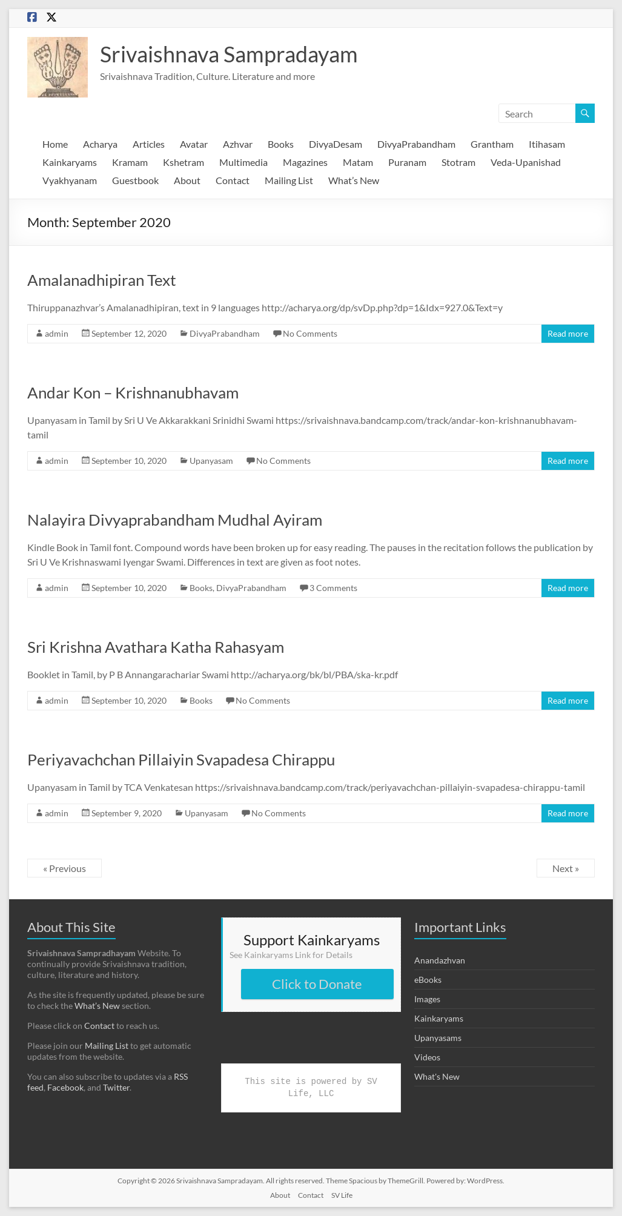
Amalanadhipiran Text (101, 279)
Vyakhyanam (69, 180)
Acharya (100, 144)
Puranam (407, 162)
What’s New (353, 180)
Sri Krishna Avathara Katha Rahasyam (155, 646)
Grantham (492, 144)
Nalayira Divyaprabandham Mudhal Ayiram (174, 519)
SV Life (341, 1195)
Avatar (194, 144)
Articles (149, 144)
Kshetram (183, 162)
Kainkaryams (69, 162)
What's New (437, 1076)
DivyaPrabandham (416, 144)
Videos (427, 1057)
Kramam (130, 162)
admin (56, 333)
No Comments (310, 333)
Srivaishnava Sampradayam (229, 54)
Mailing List (289, 180)
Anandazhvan (439, 960)
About (187, 180)
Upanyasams (438, 1038)
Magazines (305, 162)
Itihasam (547, 144)
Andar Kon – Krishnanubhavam (133, 392)
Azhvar (238, 144)
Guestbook (135, 180)
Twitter (116, 1087)
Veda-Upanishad (526, 162)
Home (55, 144)
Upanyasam (211, 460)
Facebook (65, 1087)
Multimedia (243, 162)
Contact (233, 180)
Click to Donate (317, 984)
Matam (358, 162)
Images (427, 999)
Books (281, 144)
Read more (568, 333)
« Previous (64, 868)
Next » (565, 868)
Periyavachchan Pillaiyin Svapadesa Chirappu (181, 759)
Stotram (458, 162)
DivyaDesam (335, 144)
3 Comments (333, 588)
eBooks (428, 979)
